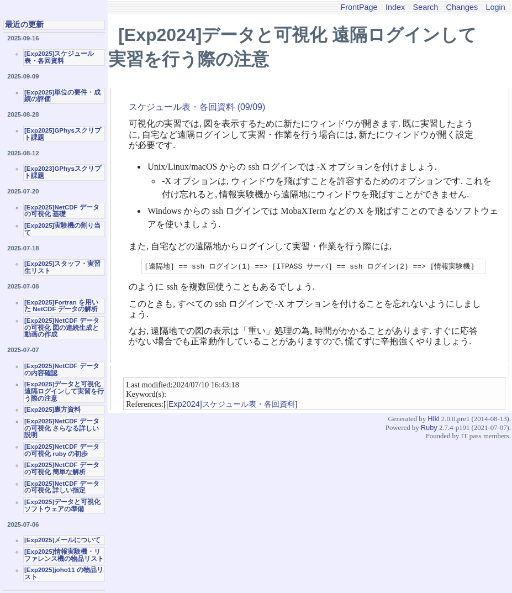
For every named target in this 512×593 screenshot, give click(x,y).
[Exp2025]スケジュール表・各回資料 (59, 57)
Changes (462, 7)
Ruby (429, 428)
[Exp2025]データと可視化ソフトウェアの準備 (62, 505)
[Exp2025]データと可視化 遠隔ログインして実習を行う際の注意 (64, 391)
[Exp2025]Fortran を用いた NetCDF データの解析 (61, 306)
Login (495, 7)
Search (426, 7)
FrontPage (358, 7)
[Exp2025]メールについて (62, 540)
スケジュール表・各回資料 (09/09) (197, 107)
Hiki (433, 419)
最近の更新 (24, 24)
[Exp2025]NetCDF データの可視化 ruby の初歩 (61, 450)
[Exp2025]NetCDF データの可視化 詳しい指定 (61, 487)
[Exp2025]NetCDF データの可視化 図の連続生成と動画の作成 (61, 327)
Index (395, 7)
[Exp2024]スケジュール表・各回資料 (230, 404)
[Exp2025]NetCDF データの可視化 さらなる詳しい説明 (61, 428)
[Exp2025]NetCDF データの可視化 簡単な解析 (61, 468)
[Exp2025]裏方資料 (52, 409)
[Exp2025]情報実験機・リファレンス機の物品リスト (64, 555)
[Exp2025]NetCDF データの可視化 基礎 (61, 211)
